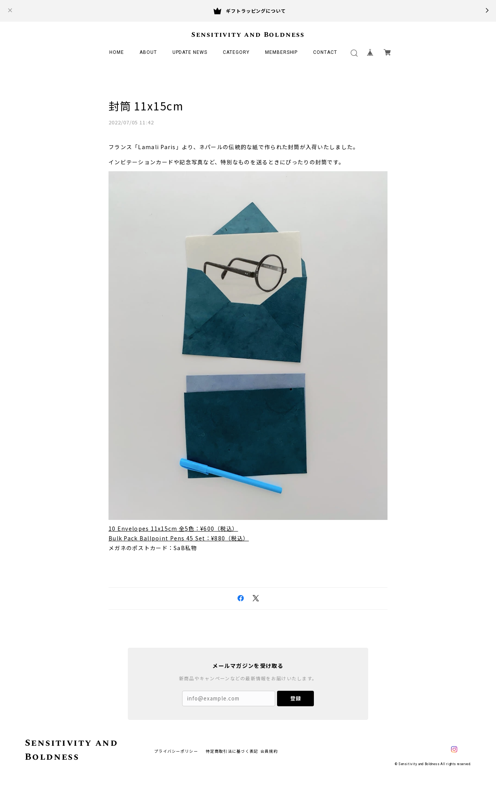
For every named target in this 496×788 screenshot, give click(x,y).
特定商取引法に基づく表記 (232, 751)
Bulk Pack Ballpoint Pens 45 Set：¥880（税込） (178, 538)
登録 (295, 698)
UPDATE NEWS (190, 52)
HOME (116, 52)
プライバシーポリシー (176, 751)
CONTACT (325, 52)
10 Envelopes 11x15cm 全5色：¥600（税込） (173, 528)
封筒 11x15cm (145, 106)
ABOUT (148, 52)
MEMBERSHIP (281, 52)
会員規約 (269, 751)
